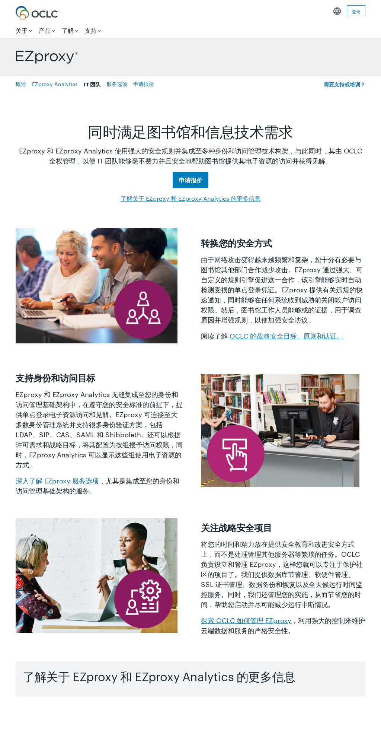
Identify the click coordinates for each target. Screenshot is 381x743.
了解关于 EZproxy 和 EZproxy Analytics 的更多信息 (190, 198)
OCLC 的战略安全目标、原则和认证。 (286, 335)
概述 (21, 84)
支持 (91, 30)
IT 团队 (92, 84)
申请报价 (143, 84)
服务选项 (116, 84)
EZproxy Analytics (55, 84)
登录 (356, 11)
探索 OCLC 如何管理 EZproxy (246, 620)
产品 (45, 30)
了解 (68, 30)
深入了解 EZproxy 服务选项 (57, 480)
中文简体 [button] (337, 11)
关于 (22, 30)
